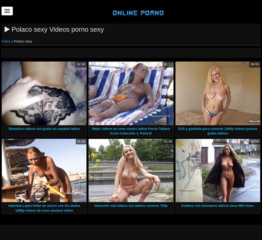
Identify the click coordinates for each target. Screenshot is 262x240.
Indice (6, 41)
